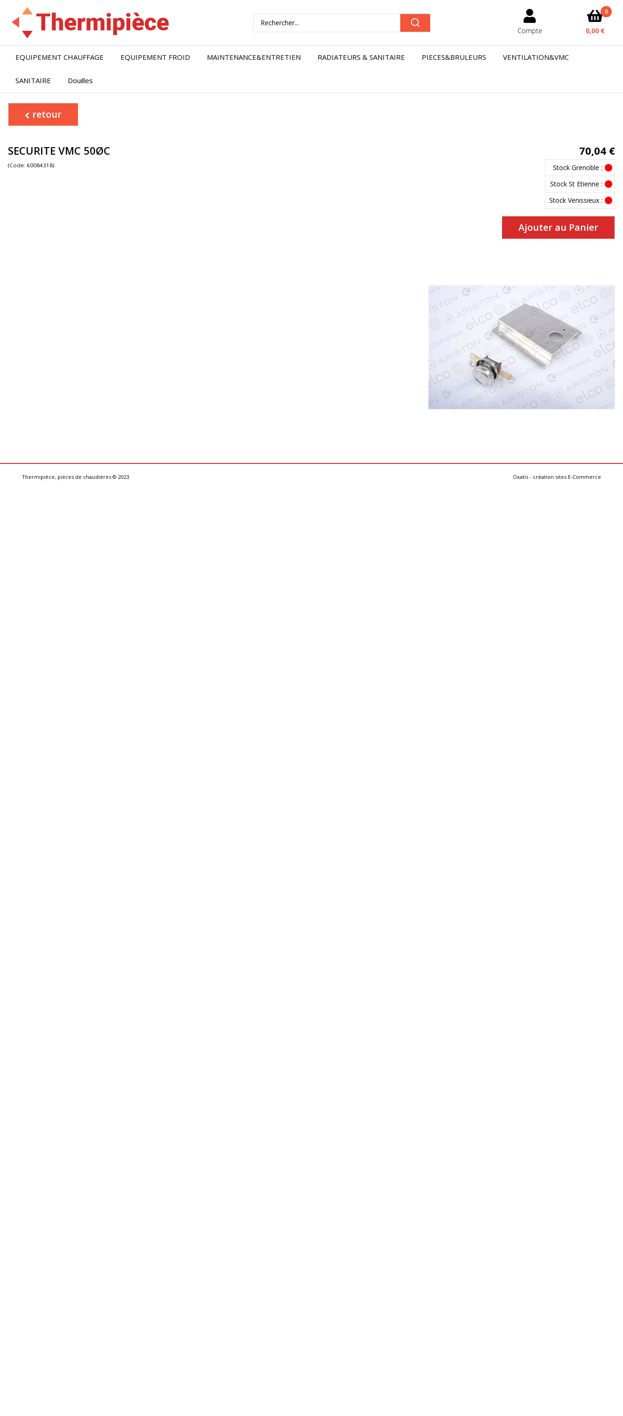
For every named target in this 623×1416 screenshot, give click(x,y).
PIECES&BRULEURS (454, 57)
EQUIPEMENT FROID (155, 57)
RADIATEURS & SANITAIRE (361, 57)
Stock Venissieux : (575, 200)
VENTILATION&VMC (536, 57)
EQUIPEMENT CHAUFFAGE (59, 57)
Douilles (80, 80)
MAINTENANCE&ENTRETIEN (254, 57)
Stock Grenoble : (577, 167)
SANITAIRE (33, 80)
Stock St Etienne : (576, 183)
